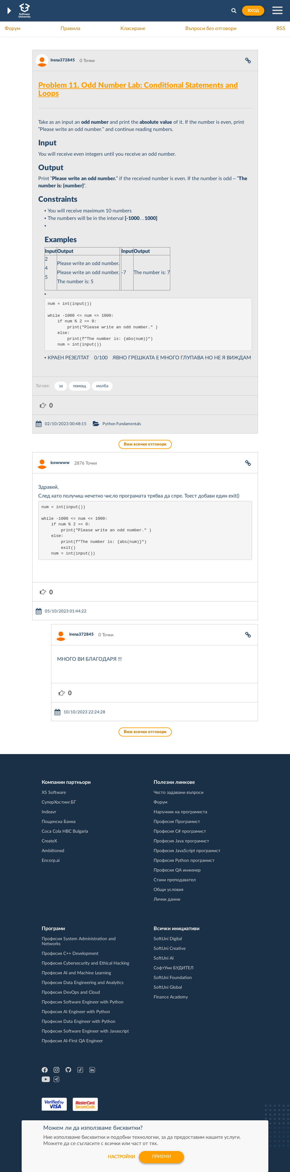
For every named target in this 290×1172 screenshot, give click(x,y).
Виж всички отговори (145, 444)
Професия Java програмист (181, 841)
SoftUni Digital (168, 939)
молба (102, 386)
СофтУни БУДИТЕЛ (173, 968)
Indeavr (49, 812)
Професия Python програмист (184, 860)
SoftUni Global (168, 987)
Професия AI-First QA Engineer (72, 1041)
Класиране (132, 28)
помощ (79, 386)
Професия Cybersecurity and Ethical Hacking (85, 963)
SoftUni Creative (170, 948)
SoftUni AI (164, 958)
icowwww (60, 463)
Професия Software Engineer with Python (83, 1002)
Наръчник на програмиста (180, 812)
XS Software (54, 792)
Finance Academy (171, 997)
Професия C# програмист (180, 831)
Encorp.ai (51, 860)
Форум (12, 28)
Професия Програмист (177, 822)
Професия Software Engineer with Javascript (85, 1031)
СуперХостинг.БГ (59, 802)
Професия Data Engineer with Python (78, 1021)
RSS (281, 28)
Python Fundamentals (122, 424)
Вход (253, 11)
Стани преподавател (175, 880)
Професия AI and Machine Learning (76, 973)
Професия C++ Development (70, 953)
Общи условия (168, 890)
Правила (70, 28)
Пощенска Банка (59, 822)
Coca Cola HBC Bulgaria (65, 831)
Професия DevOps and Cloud (71, 992)
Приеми (161, 1157)
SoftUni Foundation (173, 978)
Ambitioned (53, 851)
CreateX (49, 841)
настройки (121, 1157)
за (61, 386)
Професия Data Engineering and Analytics (83, 983)
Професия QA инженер (177, 870)
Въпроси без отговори (210, 28)
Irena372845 (62, 60)
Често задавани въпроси (178, 792)
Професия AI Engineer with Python (76, 1012)
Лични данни (167, 899)
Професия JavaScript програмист (187, 851)
